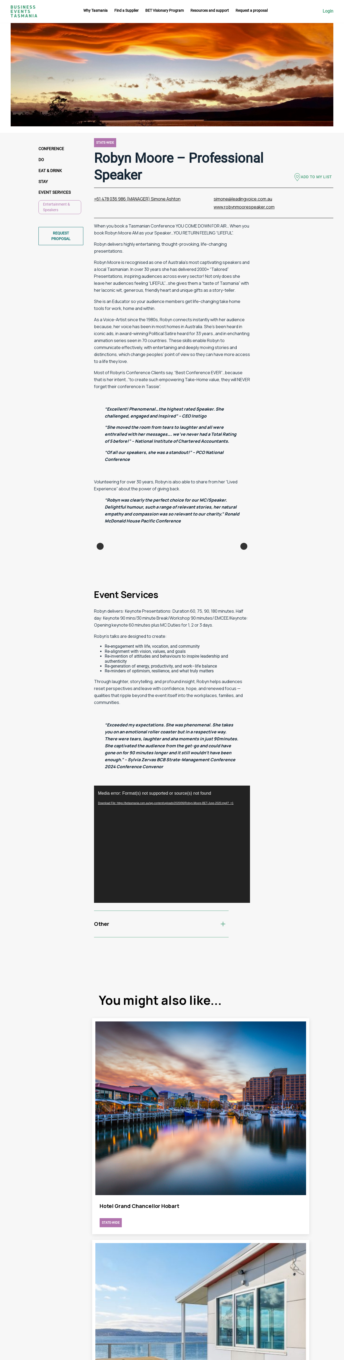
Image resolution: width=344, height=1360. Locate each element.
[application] (172, 910)
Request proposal (61, 238)
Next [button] (243, 579)
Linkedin (323, 1283)
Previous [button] (100, 579)
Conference (51, 148)
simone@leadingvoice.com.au (243, 199)
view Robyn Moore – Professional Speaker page (135, 1139)
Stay (43, 182)
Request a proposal (252, 10)
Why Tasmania (95, 10)
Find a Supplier (126, 10)
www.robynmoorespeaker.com (244, 207)
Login (328, 11)
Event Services (55, 193)
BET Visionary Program (164, 10)
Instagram (325, 1263)
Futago (130, 1353)
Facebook (324, 1273)
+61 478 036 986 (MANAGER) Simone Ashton (137, 199)
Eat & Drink (50, 171)
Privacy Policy (232, 1299)
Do (41, 160)
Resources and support (209, 10)
